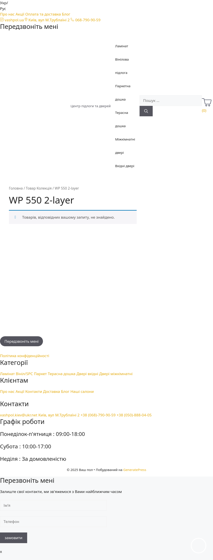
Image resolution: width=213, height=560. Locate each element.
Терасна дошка (121, 119)
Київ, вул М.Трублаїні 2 (58, 415)
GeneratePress (134, 469)
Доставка (51, 391)
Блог (66, 14)
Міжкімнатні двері (125, 146)
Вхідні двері (124, 166)
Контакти (33, 391)
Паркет (40, 373)
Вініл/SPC (24, 373)
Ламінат (121, 46)
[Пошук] (146, 111)
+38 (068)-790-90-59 (98, 415)
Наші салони (82, 391)
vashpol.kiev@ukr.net (18, 415)
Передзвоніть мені (21, 341)
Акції (20, 14)
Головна (16, 188)
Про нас (7, 14)
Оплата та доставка (43, 14)
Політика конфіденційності (24, 355)
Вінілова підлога (122, 66)
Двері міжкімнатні (116, 373)
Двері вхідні (87, 373)
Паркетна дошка (122, 92)
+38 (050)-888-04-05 (134, 415)
